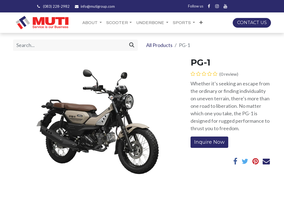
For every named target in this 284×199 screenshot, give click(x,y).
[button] (201, 22)
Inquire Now (209, 142)
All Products (159, 45)
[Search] (132, 45)
